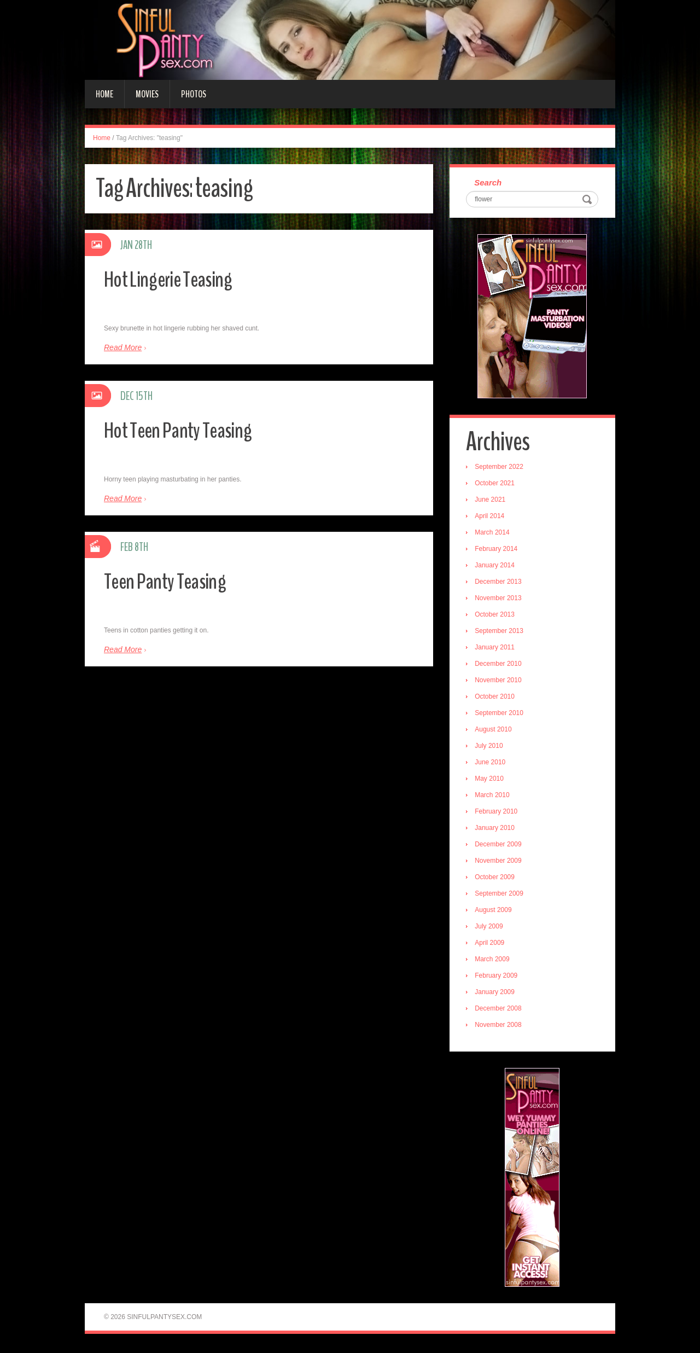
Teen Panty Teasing (171, 580)
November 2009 (500, 863)
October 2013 (497, 616)
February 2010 (498, 813)
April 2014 (492, 518)
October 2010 (497, 698)
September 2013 (501, 633)
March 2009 (494, 961)
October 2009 (497, 879)
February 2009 (498, 978)
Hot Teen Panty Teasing (185, 429)
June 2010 (492, 764)
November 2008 (500, 1027)
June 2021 (492, 502)
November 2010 (500, 682)
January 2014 (497, 567)
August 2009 (495, 912)
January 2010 (497, 830)
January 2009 (497, 994)
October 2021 (497, 485)
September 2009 (501, 895)
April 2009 (492, 945)
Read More (123, 347)
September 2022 (501, 469)
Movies (147, 94)
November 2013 (500, 600)
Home (104, 94)
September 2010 (501, 715)
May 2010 (491, 781)
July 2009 (491, 928)
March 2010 (494, 797)
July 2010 (491, 748)
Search (490, 183)
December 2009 (500, 846)
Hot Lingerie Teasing (174, 278)
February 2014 (498, 551)
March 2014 (494, 534)
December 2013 (500, 584)
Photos (193, 94)
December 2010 (500, 666)
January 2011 (497, 649)
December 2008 (500, 1010)
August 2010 (495, 731)
